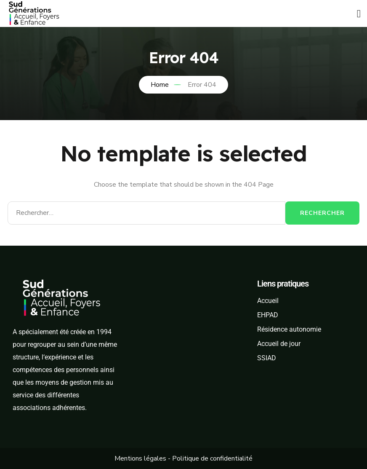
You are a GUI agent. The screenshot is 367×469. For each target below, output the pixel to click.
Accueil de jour (279, 344)
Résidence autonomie (289, 329)
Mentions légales (140, 458)
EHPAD (267, 315)
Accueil (268, 301)
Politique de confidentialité (212, 458)
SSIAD (266, 358)
